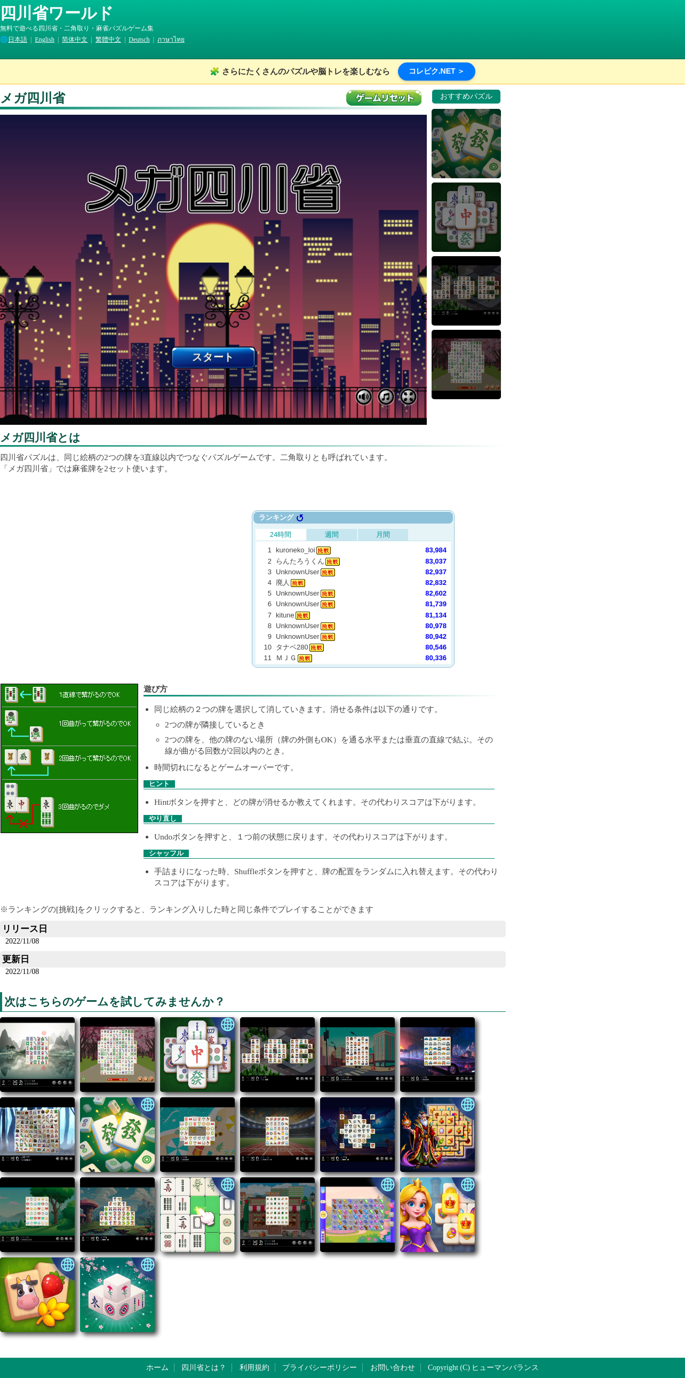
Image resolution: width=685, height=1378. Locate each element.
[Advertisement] (140, 585)
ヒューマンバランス (505, 1368)
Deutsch (139, 39)
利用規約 (254, 1368)
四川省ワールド (57, 13)
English (44, 39)
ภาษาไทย (171, 39)
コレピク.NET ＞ (437, 71)
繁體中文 (108, 39)
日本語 (17, 39)
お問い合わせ (392, 1368)
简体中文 (74, 39)
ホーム (157, 1368)
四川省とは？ (203, 1368)
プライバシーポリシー (319, 1368)
